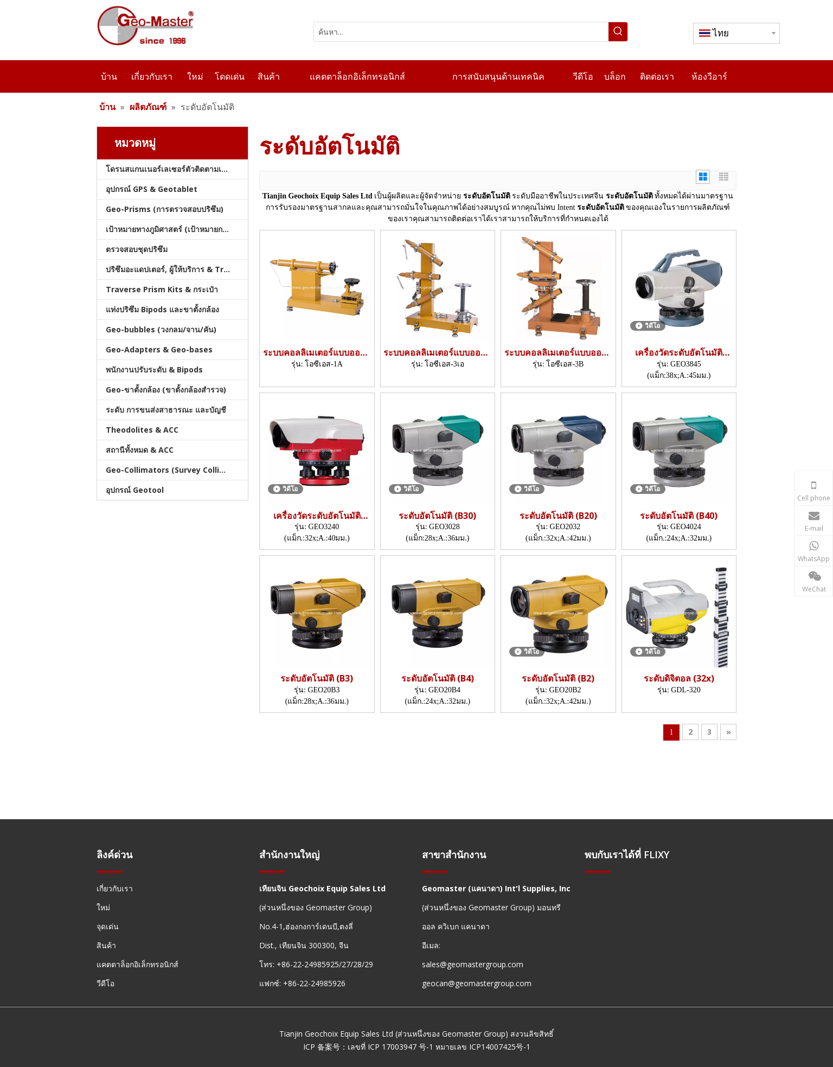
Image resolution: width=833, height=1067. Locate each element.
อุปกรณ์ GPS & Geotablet (151, 189)
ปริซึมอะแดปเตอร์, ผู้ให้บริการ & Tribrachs (177, 269)
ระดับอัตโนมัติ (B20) (558, 516)
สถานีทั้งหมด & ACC (140, 450)
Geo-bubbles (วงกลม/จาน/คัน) (161, 329)
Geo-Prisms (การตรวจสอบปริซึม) (164, 209)
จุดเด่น (108, 926)
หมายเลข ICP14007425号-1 (482, 1047)
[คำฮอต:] (617, 31)
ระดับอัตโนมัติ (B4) (437, 678)
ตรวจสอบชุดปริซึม (137, 249)
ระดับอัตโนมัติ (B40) (678, 516)
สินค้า (106, 945)
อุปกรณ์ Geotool (135, 490)
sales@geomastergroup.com (472, 964)
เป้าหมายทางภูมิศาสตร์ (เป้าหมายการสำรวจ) (177, 229)
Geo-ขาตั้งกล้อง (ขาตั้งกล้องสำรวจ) (166, 389)
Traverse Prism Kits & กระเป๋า (162, 289)
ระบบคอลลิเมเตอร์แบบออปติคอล (317, 352)
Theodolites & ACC (142, 430)
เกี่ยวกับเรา (115, 888)
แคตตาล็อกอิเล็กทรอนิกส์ (137, 964)
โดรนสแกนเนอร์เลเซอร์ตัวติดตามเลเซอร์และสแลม (177, 169)
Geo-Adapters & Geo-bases (159, 349)
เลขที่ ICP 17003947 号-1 (390, 1047)
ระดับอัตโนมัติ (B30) (437, 516)
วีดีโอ (105, 983)
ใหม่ (103, 907)
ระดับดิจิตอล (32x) (679, 678)
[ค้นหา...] (461, 31)
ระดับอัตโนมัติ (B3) (316, 678)
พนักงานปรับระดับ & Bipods (154, 369)
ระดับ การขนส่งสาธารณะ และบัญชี (166, 409)
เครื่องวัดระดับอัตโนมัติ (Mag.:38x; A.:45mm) (678, 352)
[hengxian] (110, 871)
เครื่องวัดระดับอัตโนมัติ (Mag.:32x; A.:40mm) (317, 516)
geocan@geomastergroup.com (476, 983)
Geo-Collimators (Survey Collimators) (177, 470)
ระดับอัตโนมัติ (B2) (558, 678)
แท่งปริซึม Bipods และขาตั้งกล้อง (162, 309)
